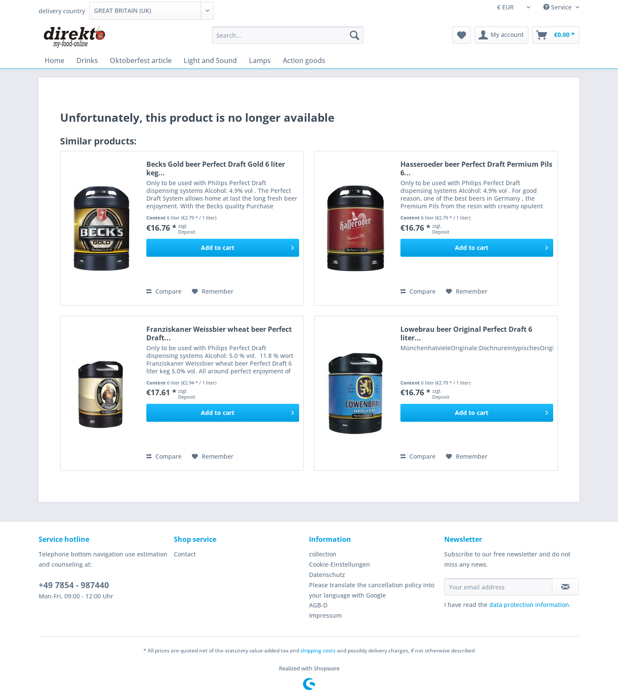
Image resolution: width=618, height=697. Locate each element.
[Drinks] (87, 60)
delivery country (62, 11)
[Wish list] (461, 35)
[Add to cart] (222, 248)
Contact (185, 554)
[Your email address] (498, 586)
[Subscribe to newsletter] (565, 586)
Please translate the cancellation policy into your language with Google (371, 590)
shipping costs (318, 650)
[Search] (354, 35)
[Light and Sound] (210, 60)
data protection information (529, 605)
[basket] (555, 35)
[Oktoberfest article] (141, 60)
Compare (164, 291)
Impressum (325, 615)
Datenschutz (327, 575)
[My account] (501, 35)
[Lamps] (260, 60)
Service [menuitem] (558, 7)
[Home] (54, 60)
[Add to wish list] (212, 291)
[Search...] (288, 35)
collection (322, 554)
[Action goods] (304, 60)
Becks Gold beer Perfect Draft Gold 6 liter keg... (215, 168)
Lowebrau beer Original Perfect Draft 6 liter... (466, 333)
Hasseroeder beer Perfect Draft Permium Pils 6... (476, 168)
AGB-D (318, 605)
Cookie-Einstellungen (339, 564)
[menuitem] (288, 39)
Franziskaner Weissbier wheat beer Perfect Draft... (219, 333)
